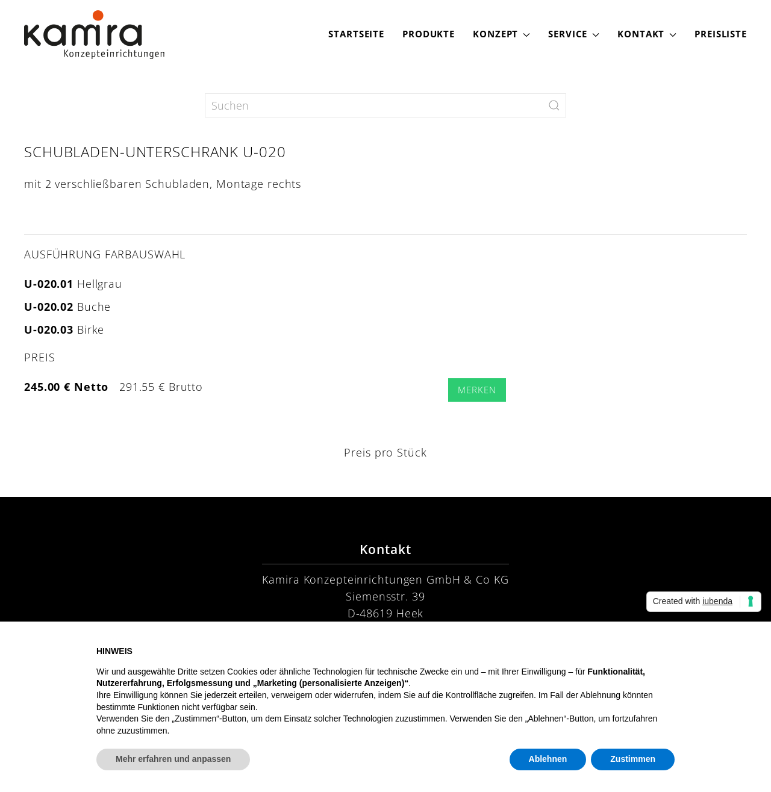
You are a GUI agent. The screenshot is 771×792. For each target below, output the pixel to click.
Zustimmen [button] (632, 759)
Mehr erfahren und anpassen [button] (173, 759)
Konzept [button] (501, 34)
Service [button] (573, 34)
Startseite (356, 34)
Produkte (428, 34)
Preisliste (721, 34)
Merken (477, 390)
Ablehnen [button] (548, 759)
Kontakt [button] (646, 34)
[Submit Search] (554, 105)
